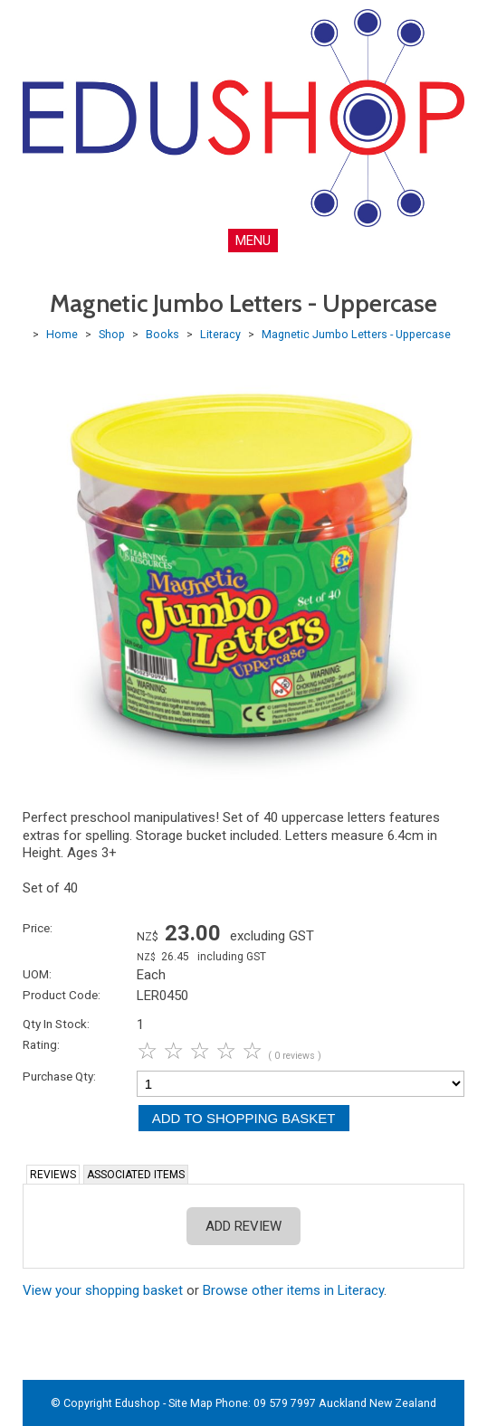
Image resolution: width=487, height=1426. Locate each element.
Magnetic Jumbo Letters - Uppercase (356, 334)
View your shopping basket (103, 1290)
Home (62, 334)
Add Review (243, 1226)
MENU (253, 240)
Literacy (220, 334)
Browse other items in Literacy (293, 1290)
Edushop (137, 1403)
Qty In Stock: (56, 1023)
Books (162, 334)
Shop (112, 334)
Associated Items (136, 1174)
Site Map (190, 1403)
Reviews (53, 1174)
